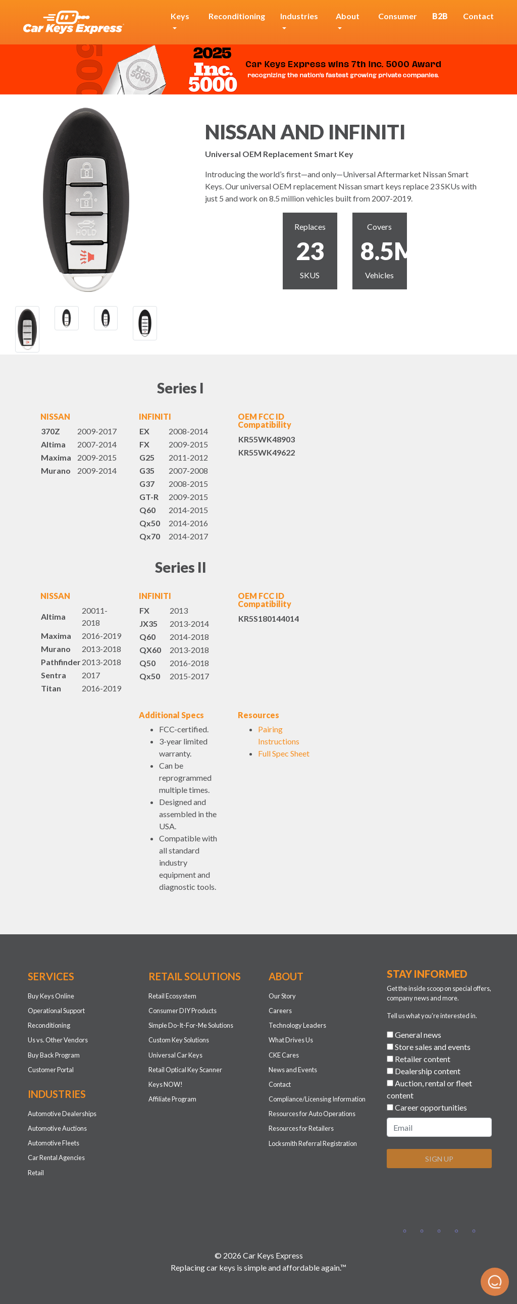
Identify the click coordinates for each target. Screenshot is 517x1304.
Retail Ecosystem (172, 996)
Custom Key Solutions (178, 1040)
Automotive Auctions (57, 1128)
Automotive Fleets (53, 1143)
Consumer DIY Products (182, 1011)
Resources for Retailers (301, 1128)
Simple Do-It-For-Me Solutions (190, 1025)
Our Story (282, 996)
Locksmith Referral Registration (313, 1143)
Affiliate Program (172, 1099)
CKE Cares (284, 1055)
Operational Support (56, 1011)
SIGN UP (439, 1159)
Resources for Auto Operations (312, 1114)
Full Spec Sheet (283, 753)
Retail (36, 1173)
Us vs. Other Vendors (58, 1040)
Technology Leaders (297, 1025)
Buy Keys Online (51, 996)
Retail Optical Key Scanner (185, 1070)
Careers (280, 1011)
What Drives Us (291, 1040)
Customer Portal (51, 1070)
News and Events (293, 1070)
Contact (478, 16)
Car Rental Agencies (56, 1157)
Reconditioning (237, 16)
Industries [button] (299, 16)
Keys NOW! (165, 1084)
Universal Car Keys (175, 1055)
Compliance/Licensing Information (317, 1099)
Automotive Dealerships (62, 1114)
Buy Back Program (54, 1055)
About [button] (347, 16)
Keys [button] (180, 16)
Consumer (397, 16)
